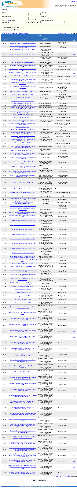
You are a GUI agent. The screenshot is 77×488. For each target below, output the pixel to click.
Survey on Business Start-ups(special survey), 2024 (22, 192)
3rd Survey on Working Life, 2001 (23, 296)
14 (61, 33)
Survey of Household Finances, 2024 (22, 117)
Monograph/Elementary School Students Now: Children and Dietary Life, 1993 (23, 343)
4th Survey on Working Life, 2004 (23, 299)
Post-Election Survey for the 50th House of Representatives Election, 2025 (23, 202)
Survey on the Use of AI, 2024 (23, 97)
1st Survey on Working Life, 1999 (23, 289)
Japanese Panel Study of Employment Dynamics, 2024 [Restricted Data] (23, 46)
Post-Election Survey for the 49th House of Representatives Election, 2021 (23, 76)
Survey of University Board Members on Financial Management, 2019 (22, 279)
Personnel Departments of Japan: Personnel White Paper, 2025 (22, 216)
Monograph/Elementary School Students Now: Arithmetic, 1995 (22, 384)
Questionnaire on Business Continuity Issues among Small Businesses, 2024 (23, 270)
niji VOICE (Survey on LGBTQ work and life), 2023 (23, 266)
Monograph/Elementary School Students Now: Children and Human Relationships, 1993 (23, 349)
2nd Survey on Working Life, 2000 (23, 292)
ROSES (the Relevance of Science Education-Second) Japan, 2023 (23, 199)
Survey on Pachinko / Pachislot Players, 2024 (22, 94)
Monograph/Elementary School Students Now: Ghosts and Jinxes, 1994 (22, 366)
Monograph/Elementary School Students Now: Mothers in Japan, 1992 (22, 325)
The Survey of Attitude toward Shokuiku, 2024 (22, 182)
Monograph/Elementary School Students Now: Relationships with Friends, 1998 (23, 408)
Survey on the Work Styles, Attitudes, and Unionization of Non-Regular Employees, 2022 (22, 172)
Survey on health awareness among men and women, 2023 (22, 50)
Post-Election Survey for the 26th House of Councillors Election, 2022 (22, 83)
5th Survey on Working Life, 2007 (23, 302)
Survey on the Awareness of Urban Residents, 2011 (22, 225)
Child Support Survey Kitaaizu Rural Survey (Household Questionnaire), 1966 (22, 124)
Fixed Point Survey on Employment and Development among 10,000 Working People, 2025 (22, 147)
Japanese (74, 1)
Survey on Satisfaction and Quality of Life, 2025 (22, 286)
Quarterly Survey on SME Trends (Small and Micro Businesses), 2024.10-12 (23, 143)
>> (70, 33)
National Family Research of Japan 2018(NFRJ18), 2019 (22, 54)
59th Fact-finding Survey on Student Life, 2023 (23, 62)
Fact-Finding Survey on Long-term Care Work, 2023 (22, 91)
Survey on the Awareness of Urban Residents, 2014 (22, 239)
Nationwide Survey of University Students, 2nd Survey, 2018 (23, 275)
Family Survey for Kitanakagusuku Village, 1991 (22, 150)
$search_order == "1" (10, 27)
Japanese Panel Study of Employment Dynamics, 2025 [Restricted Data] (23, 209)
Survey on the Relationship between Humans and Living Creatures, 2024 (22, 158)
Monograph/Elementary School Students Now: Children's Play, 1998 (22, 419)
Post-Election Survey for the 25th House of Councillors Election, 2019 (22, 80)
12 (58, 33)
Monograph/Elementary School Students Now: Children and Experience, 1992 (23, 319)
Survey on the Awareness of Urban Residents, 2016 (22, 248)
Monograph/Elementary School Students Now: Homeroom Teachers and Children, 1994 (22, 372)
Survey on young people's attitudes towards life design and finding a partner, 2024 (23, 111)
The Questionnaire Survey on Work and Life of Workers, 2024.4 (22, 162)
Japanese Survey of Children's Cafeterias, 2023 (22, 58)
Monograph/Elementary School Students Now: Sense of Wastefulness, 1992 (22, 331)
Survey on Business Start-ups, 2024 (22, 189)
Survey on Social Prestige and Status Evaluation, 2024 (23, 129)
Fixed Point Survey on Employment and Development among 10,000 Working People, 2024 (22, 108)
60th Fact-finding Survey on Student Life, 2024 (23, 253)
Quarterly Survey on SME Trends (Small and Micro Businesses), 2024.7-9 (23, 140)
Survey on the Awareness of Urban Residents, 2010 (22, 220)
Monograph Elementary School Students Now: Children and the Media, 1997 (23, 390)
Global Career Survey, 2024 (22, 127)
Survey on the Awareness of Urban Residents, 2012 (22, 229)
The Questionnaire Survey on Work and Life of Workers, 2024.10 (22, 167)
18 (67, 33)
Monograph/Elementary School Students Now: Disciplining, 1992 (23, 313)
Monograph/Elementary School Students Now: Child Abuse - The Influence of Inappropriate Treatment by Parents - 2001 (23, 467)
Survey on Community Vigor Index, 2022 (22, 103)
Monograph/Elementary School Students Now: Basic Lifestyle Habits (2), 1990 (22, 307)
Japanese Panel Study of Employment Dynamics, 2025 (23, 206)
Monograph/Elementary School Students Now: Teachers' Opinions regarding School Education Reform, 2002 (22, 473)
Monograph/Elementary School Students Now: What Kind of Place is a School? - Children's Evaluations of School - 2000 (22, 443)
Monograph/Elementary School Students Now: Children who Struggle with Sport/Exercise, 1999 (23, 437)
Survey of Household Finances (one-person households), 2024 (22, 121)
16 (64, 33)
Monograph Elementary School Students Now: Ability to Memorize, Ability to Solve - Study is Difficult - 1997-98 (23, 402)
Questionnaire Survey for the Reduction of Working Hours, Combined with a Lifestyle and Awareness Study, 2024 (22, 257)
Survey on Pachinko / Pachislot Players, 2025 (22, 263)
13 (60, 33)
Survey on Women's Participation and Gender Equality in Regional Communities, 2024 (22, 213)
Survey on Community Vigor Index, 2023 (22, 105)
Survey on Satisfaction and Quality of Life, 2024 (22, 101)
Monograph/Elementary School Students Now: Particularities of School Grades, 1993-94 (23, 354)
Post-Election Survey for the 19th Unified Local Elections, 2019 (22, 69)
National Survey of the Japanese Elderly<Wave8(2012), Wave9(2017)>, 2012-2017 (23, 176)
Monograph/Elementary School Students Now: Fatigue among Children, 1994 (23, 360)
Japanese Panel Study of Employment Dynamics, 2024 (23, 43)
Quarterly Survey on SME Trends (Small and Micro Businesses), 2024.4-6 (23, 136)
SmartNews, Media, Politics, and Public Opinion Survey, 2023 (22, 195)
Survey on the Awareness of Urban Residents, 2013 (22, 234)
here (9, 20)
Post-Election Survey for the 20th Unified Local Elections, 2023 (22, 73)
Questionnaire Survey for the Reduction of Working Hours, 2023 (22, 66)
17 (66, 33)
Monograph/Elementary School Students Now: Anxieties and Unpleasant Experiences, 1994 (22, 378)
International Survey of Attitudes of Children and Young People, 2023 (23, 87)
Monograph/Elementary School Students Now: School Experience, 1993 (22, 337)
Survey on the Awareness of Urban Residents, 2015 (22, 243)
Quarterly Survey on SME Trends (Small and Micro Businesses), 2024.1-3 (23, 133)
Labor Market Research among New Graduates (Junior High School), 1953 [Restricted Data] (23, 154)
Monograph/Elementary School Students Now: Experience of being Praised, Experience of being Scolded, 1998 (22, 414)
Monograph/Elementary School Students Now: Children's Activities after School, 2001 (22, 461)
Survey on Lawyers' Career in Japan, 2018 (23, 114)
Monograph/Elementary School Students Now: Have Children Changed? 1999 (22, 431)
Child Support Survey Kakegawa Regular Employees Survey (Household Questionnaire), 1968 (22, 283)
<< (56, 33)
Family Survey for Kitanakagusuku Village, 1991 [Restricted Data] (23, 260)
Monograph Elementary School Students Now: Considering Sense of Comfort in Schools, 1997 (23, 396)
